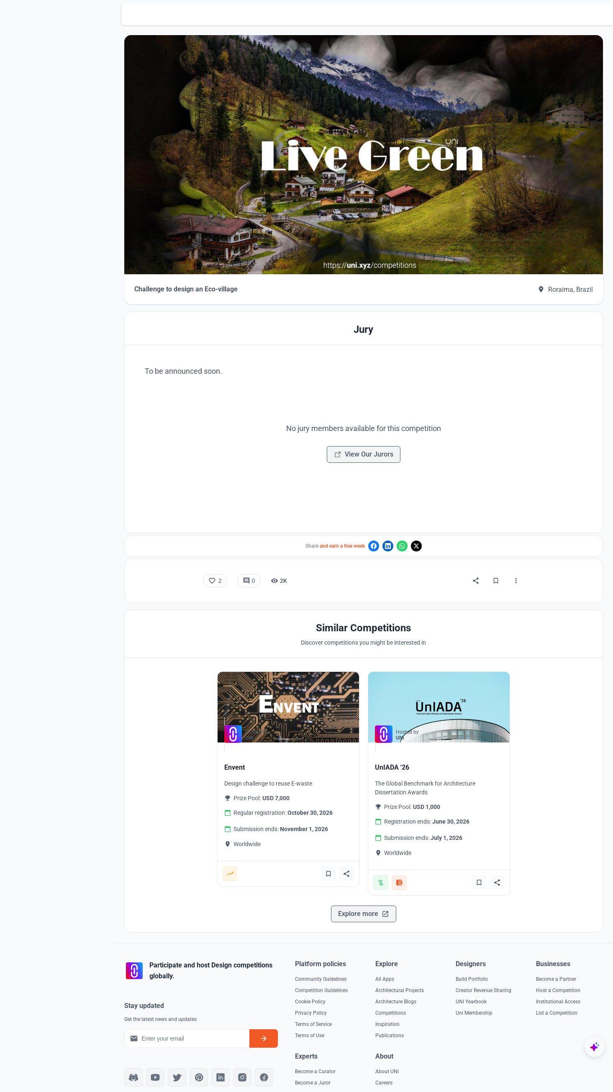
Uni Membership (538, 995)
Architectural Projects (447, 972)
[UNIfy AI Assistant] (595, 1047)
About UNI (531, 1053)
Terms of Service (344, 1006)
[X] (213, 1059)
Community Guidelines (352, 961)
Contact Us (532, 1076)
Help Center (533, 1087)
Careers (528, 1064)
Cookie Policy (341, 983)
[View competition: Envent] (306, 689)
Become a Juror (441, 1064)
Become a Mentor (442, 1076)
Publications (437, 1017)
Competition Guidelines (352, 972)
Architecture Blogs (443, 983)
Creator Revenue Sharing (547, 972)
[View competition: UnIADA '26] (457, 689)
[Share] (494, 562)
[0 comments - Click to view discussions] (267, 562)
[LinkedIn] (257, 1059)
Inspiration (435, 1006)
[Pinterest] (235, 1059)
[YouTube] (191, 1059)
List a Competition (347, 1087)
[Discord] (170, 1059)
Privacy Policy (342, 995)
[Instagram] (278, 1059)
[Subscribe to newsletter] (295, 1020)
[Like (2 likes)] (233, 562)
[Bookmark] (514, 562)
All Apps (432, 961)
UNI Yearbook (535, 983)
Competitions (438, 995)
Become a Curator (443, 1053)
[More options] (534, 562)
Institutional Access (348, 1076)
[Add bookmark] (346, 855)
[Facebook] (300, 1059)
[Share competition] (364, 855)
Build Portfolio (536, 961)
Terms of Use (341, 1017)
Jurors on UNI (438, 1087)
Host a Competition (348, 1064)
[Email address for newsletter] (221, 1020)
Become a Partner (346, 1053)
